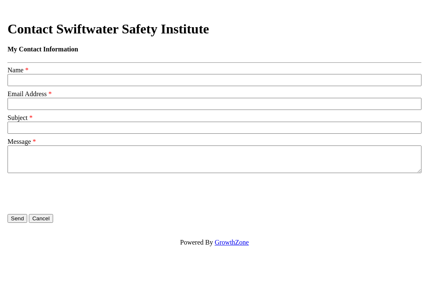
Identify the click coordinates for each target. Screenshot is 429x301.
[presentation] (71, 193)
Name (15, 70)
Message (19, 141)
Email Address (27, 93)
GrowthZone (231, 242)
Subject (18, 117)
